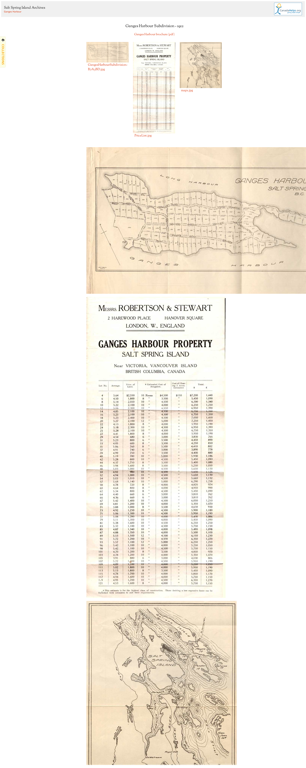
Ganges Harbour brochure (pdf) (154, 34)
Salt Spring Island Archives (24, 7)
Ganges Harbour (12, 11)
